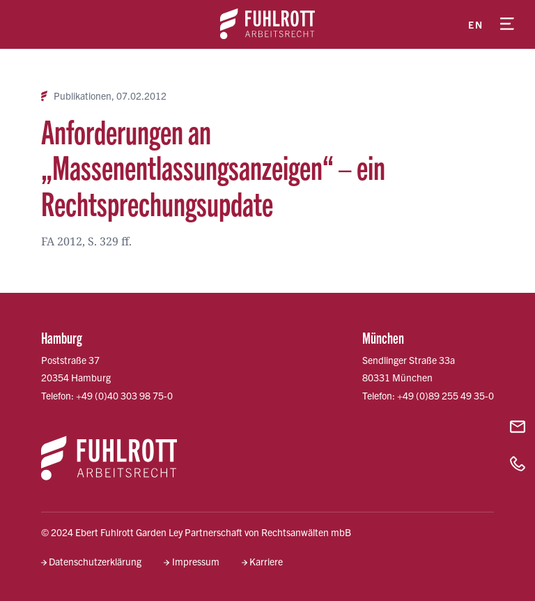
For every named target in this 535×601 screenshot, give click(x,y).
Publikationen (82, 96)
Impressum (195, 561)
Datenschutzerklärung (95, 561)
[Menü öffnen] (507, 24)
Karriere (266, 561)
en (475, 24)
